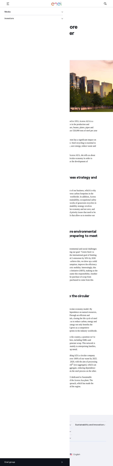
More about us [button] (14, 431)
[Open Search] (105, 4)
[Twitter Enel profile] (15, 447)
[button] (8, 3)
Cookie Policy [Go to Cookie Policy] (46, 454)
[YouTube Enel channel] (27, 447)
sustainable (31, 149)
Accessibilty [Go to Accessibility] (61, 454)
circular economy (26, 190)
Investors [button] (11, 438)
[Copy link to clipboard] (35, 43)
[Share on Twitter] (22, 43)
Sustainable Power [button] (50, 431)
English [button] (75, 454)
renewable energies (48, 267)
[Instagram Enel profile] (33, 447)
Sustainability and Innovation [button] (89, 424)
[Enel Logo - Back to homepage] (56, 4)
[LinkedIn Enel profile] (21, 447)
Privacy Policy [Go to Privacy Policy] (31, 454)
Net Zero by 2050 (59, 261)
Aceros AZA (53, 121)
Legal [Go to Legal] (19, 454)
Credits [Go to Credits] (10, 454)
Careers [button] (45, 438)
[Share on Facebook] (16, 43)
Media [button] (44, 424)
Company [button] (11, 424)
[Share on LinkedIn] (28, 43)
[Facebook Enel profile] (10, 447)
